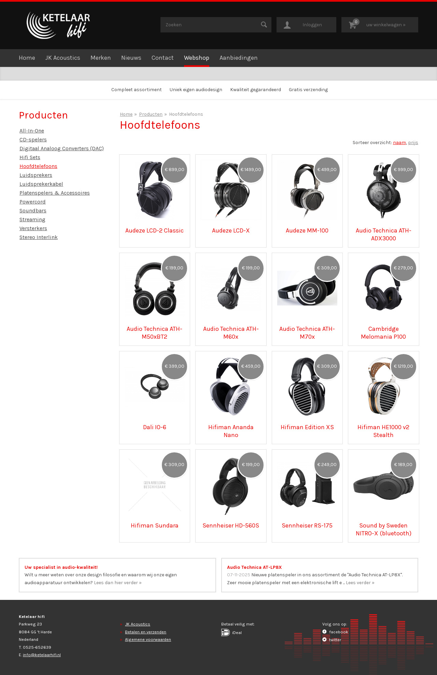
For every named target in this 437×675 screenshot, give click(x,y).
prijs (413, 142)
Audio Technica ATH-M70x (307, 332)
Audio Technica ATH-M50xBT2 (154, 332)
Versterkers (33, 228)
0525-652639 (37, 647)
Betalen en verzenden (145, 631)
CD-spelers (33, 139)
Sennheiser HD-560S (230, 525)
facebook (335, 631)
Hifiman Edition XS (307, 427)
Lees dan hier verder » (118, 583)
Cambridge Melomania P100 (383, 332)
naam (399, 142)
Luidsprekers (35, 175)
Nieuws (131, 57)
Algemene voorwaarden (148, 639)
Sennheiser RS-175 (307, 525)
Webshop (196, 57)
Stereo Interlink (38, 237)
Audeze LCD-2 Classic (154, 230)
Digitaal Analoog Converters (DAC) (61, 148)
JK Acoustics (62, 57)
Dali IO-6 (154, 427)
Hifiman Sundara (155, 525)
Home (27, 57)
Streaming (32, 219)
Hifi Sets (29, 157)
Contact (163, 57)
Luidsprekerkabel (41, 184)
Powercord (32, 201)
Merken (100, 57)
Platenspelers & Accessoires (54, 192)
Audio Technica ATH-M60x (231, 332)
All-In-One (31, 130)
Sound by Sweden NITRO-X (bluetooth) (383, 529)
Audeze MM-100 (307, 230)
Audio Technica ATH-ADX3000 (383, 234)
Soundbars (32, 210)
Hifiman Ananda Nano (231, 430)
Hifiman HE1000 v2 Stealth (383, 430)
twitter (331, 639)
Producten (151, 114)
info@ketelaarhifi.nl (42, 654)
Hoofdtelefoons (38, 166)
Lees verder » (360, 583)
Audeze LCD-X (231, 230)
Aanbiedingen (239, 57)
